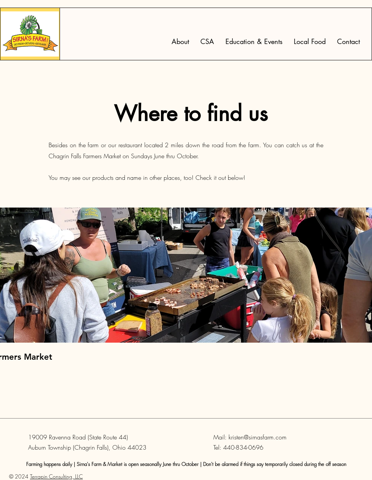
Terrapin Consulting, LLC (56, 476)
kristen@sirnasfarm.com (258, 437)
